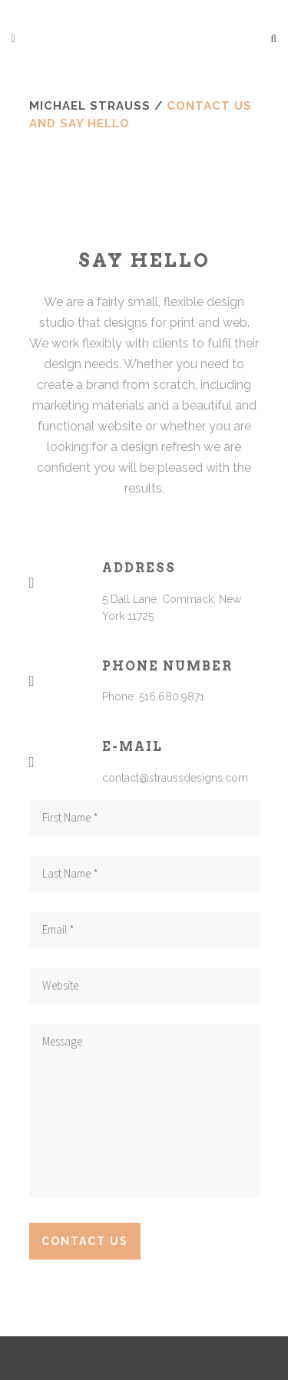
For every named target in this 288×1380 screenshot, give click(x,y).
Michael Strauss (90, 106)
